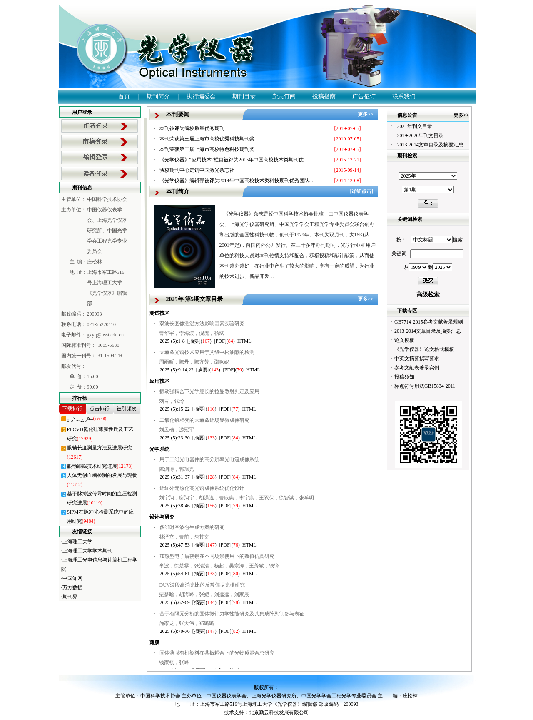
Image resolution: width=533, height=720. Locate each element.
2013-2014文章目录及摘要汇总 (430, 145)
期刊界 (69, 597)
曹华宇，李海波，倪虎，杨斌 (191, 333)
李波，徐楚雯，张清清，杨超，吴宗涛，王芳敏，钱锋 (219, 566)
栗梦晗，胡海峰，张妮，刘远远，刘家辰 (204, 594)
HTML (244, 341)
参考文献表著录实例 (416, 368)
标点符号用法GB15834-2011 (424, 386)
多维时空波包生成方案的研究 (191, 527)
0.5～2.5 (87, 420)
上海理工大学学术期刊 (87, 551)
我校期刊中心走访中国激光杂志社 (196, 170)
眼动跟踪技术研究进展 (100, 466)
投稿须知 (404, 377)
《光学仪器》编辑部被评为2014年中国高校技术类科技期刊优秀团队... (236, 180)
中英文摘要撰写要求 (416, 358)
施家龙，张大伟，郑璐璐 (186, 623)
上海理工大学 (77, 541)
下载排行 (72, 408)
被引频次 (127, 408)
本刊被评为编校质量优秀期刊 (191, 128)
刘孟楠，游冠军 (176, 430)
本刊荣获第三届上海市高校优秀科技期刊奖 (206, 139)
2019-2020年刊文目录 (420, 135)
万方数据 (72, 587)
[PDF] (220, 341)
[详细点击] (362, 191)
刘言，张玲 (171, 401)
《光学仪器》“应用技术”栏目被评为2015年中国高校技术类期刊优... (233, 160)
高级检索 (428, 294)
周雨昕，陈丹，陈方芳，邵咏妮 (194, 362)
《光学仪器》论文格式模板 (424, 349)
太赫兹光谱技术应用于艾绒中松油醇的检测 (206, 352)
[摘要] (194, 341)
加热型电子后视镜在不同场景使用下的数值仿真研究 (216, 556)
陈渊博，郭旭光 (176, 469)
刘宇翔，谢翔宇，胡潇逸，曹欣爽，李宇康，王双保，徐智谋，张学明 (236, 498)
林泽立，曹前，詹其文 (184, 537)
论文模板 (404, 340)
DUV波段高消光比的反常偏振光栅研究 (202, 585)
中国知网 (72, 578)
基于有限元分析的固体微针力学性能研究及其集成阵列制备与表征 (231, 614)
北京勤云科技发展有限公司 (279, 712)
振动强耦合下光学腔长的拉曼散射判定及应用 (209, 391)
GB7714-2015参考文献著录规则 (428, 322)
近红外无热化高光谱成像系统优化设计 (201, 488)
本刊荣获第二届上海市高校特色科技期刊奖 (206, 149)
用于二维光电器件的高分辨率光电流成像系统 (209, 459)
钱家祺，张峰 (174, 662)
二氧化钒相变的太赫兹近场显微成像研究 (204, 420)
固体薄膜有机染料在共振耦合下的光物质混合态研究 (216, 653)
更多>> (366, 114)
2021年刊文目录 (414, 126)
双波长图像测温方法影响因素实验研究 (201, 323)
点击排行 (100, 408)
